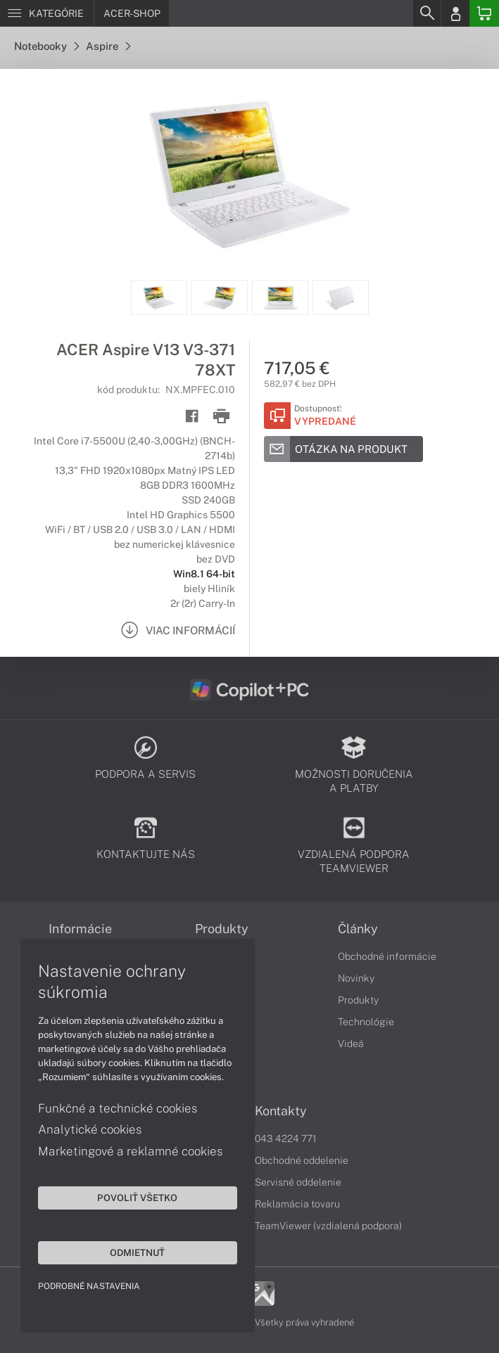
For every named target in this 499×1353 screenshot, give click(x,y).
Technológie (366, 1021)
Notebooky (46, 46)
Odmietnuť (133, 1251)
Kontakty (281, 1111)
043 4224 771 (286, 1138)
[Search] (426, 13)
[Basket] (484, 13)
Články (358, 929)
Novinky (356, 978)
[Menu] (47, 13)
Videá (351, 1043)
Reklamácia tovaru (297, 1204)
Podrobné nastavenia (90, 1285)
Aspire (108, 46)
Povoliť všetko (134, 1197)
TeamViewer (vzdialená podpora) (328, 1225)
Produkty (358, 1000)
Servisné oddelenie (298, 1182)
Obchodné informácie (387, 956)
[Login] (455, 13)
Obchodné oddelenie (301, 1160)
